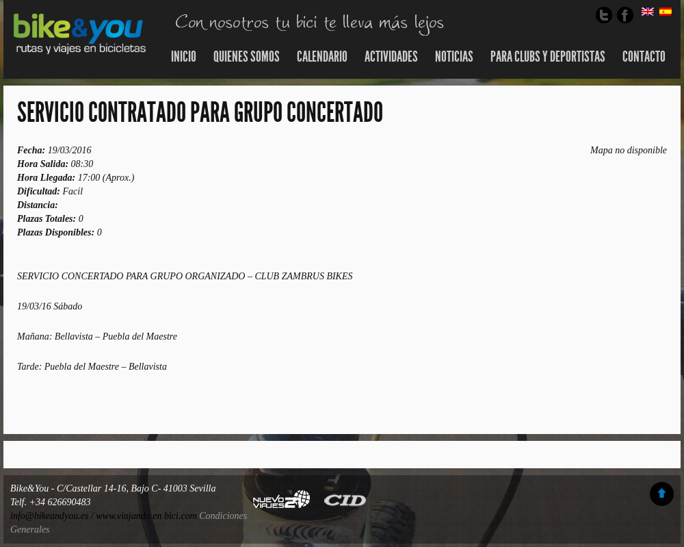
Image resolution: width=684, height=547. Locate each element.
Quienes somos (246, 57)
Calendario (322, 57)
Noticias (454, 57)
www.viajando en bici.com (146, 516)
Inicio (183, 57)
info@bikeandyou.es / (53, 516)
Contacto (644, 57)
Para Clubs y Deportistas (547, 57)
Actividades (391, 57)
